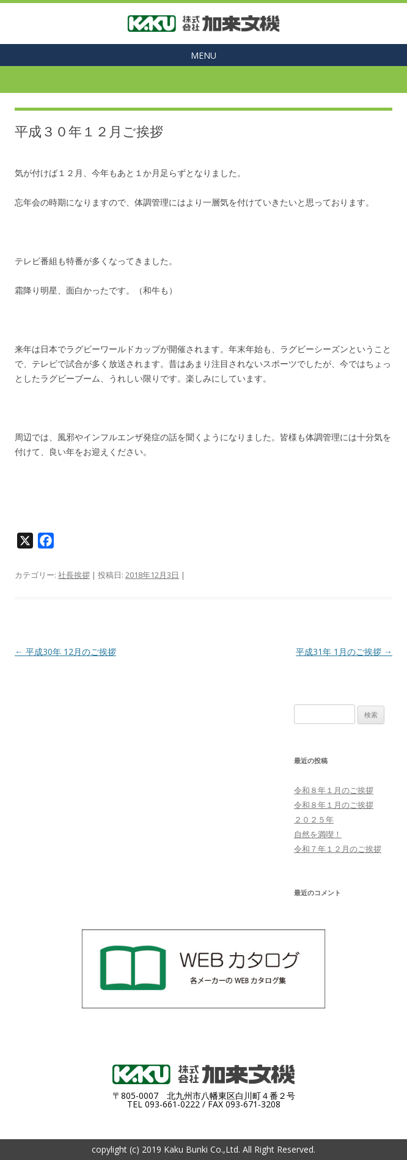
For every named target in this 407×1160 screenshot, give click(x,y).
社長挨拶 (74, 574)
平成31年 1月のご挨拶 (344, 651)
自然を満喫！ (318, 834)
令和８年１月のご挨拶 (333, 790)
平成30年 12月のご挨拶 (65, 651)
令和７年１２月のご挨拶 (337, 848)
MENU (203, 55)
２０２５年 (314, 819)
